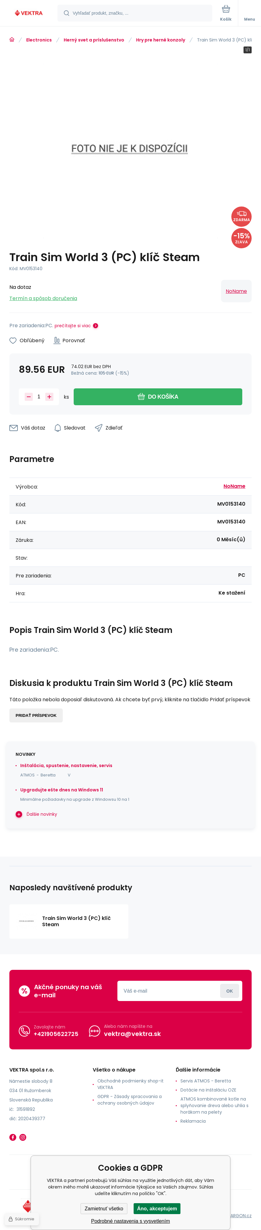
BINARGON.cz (238, 1216)
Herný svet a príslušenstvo (94, 40)
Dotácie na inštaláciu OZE (208, 1090)
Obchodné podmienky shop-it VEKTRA (130, 1084)
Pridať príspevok (36, 715)
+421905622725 (56, 1034)
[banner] (29, 13)
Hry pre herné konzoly (160, 40)
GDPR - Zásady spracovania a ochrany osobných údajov (129, 1099)
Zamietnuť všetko (104, 1208)
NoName (236, 291)
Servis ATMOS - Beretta (205, 1081)
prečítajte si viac (73, 326)
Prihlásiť (229, 991)
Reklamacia (193, 1121)
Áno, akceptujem (157, 1208)
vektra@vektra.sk (132, 1033)
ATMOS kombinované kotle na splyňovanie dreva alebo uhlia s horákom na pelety (214, 1105)
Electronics (39, 40)
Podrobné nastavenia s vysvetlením (130, 1221)
